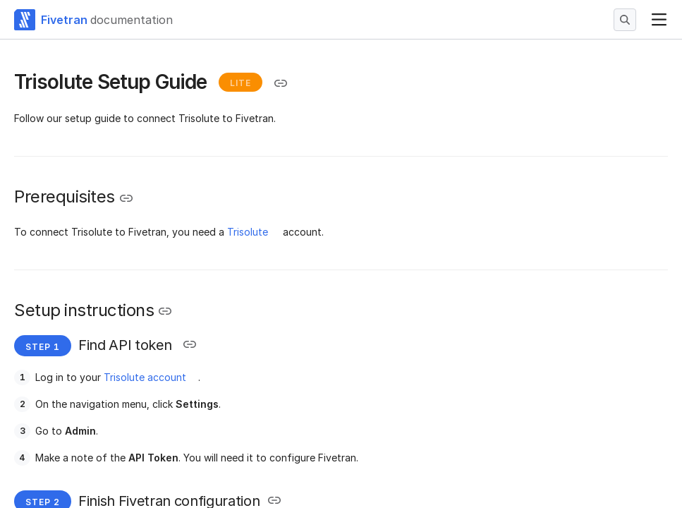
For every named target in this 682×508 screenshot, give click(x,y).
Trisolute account (145, 377)
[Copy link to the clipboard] (280, 83)
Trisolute (247, 232)
